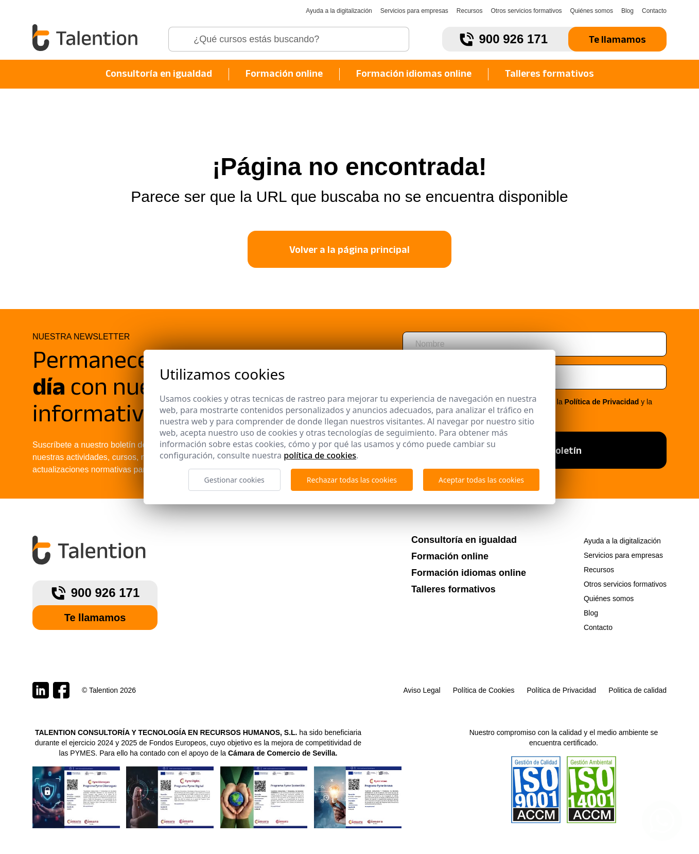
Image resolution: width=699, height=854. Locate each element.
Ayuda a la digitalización (339, 10)
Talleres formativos (549, 73)
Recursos (470, 10)
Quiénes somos (591, 10)
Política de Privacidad (602, 402)
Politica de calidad (637, 690)
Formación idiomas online (413, 73)
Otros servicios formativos (526, 10)
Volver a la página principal (349, 249)
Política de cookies (320, 455)
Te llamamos (617, 39)
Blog (627, 10)
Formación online (284, 73)
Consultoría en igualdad (159, 73)
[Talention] (86, 37)
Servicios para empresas (414, 10)
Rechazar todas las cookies (352, 480)
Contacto (654, 10)
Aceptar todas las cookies (481, 480)
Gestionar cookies (234, 480)
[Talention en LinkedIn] (40, 690)
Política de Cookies (484, 690)
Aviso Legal (422, 690)
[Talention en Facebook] (61, 690)
